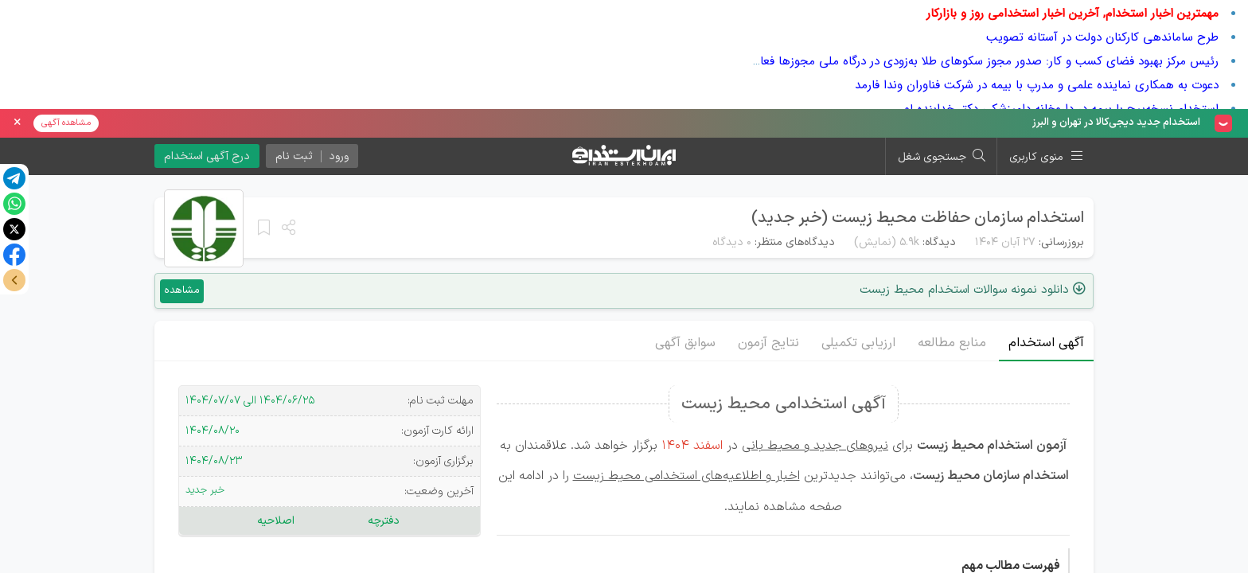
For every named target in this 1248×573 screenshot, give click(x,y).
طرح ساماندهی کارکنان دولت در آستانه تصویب (1102, 37)
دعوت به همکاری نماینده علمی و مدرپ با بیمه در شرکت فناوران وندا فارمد (1037, 85)
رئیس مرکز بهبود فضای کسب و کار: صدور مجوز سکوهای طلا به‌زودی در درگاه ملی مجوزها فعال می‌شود (965, 61)
